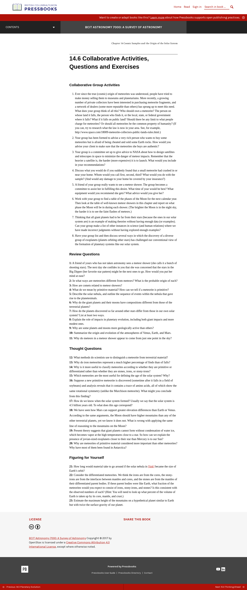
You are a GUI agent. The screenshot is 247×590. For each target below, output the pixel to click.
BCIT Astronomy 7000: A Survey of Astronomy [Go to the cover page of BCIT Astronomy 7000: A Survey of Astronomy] (123, 27)
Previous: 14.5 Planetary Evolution (21, 587)
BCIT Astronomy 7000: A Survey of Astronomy (57, 538)
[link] (151, 466)
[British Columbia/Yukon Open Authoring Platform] (35, 6)
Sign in (197, 7)
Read (187, 7)
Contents (30, 27)
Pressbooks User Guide (103, 573)
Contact (148, 573)
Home (177, 7)
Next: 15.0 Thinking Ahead (229, 587)
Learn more (157, 17)
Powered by (122, 566)
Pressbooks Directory (129, 573)
